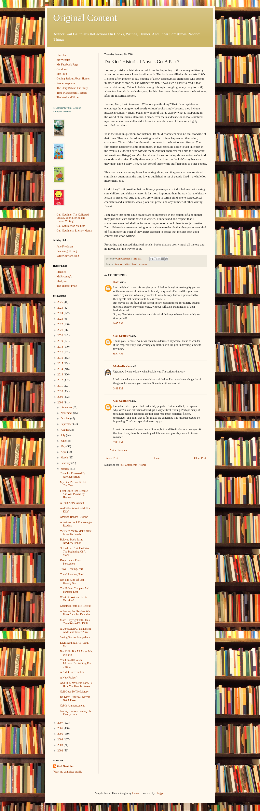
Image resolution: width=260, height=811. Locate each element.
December (67, 407)
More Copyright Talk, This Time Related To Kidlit (74, 622)
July (63, 435)
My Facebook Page (67, 64)
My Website (63, 59)
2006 (60, 728)
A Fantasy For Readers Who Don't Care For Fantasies (75, 613)
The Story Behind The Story (72, 88)
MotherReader (122, 366)
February (66, 463)
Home (156, 458)
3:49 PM (118, 388)
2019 (60, 341)
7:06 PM (118, 442)
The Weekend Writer (68, 97)
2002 (60, 750)
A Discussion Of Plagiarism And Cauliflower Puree (75, 630)
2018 (60, 346)
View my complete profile (67, 771)
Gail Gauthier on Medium (71, 225)
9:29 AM (118, 354)
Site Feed (62, 73)
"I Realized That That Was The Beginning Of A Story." (74, 551)
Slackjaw (62, 281)
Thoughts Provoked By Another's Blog (73, 475)
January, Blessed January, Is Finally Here (75, 713)
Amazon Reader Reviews (74, 516)
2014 (60, 369)
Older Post (200, 458)
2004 (60, 739)
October (65, 418)
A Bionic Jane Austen (72, 502)
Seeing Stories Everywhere (75, 637)
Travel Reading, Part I (72, 574)
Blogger (160, 793)
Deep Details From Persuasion (70, 562)
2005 (60, 733)
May (63, 446)
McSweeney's (64, 276)
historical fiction (122, 264)
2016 (60, 357)
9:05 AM (118, 323)
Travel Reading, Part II (72, 568)
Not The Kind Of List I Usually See (72, 581)
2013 (60, 374)
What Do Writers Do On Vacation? (73, 599)
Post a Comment (118, 450)
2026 (60, 302)
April (64, 452)
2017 (60, 352)
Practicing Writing (67, 251)
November (67, 413)
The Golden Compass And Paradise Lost (74, 590)
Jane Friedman (65, 246)
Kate (116, 282)
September (67, 424)
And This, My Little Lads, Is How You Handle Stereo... (76, 684)
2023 (60, 318)
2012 (60, 380)
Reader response (139, 264)
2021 (60, 330)
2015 (60, 363)
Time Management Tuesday (72, 92)
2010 (60, 391)
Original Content (85, 17)
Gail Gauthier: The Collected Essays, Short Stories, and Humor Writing (73, 218)
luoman (136, 793)
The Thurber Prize (67, 285)
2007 (60, 722)
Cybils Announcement (72, 705)
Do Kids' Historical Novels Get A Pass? (75, 698)
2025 (60, 307)
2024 (60, 313)
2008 (60, 402)
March (65, 457)
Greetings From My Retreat (75, 605)
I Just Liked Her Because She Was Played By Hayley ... (74, 494)
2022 (60, 324)
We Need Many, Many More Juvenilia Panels (75, 532)
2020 (60, 335)
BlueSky (61, 55)
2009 (60, 396)
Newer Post (111, 458)
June (63, 440)
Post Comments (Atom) (133, 464)
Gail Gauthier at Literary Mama (74, 230)
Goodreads (63, 69)
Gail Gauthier (121, 335)
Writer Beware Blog (68, 255)
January (65, 468)
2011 (60, 385)
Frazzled (61, 271)
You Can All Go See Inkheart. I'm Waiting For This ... (75, 663)
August (65, 429)
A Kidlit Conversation (72, 672)
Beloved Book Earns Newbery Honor (71, 541)
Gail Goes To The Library (74, 691)
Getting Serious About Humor (73, 78)
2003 (60, 745)
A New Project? (68, 677)
